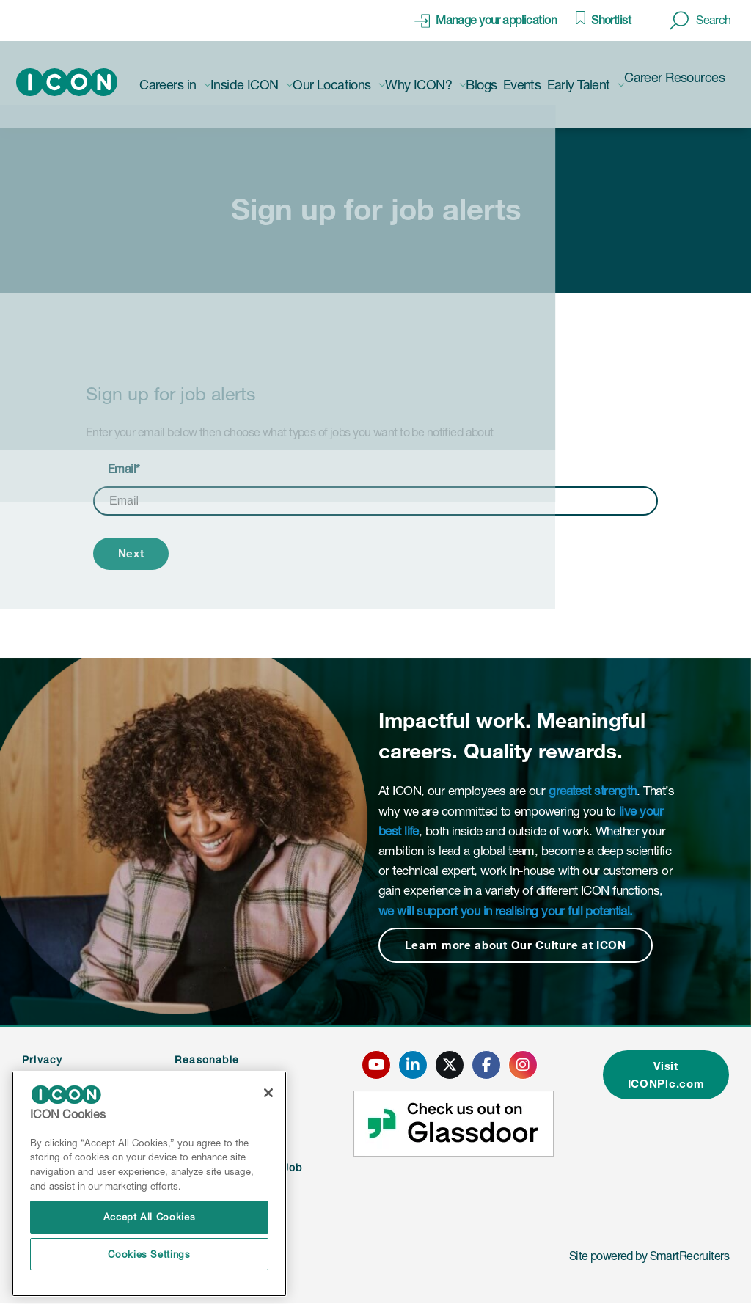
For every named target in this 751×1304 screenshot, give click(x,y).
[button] (700, 20)
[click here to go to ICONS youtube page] (372, 1065)
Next (133, 554)
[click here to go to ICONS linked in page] (408, 1065)
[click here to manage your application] (485, 20)
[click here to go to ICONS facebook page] (482, 1065)
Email (124, 468)
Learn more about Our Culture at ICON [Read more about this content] (520, 946)
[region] (149, 1184)
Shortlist (611, 19)
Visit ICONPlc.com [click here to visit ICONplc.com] (662, 1077)
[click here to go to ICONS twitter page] (445, 1065)
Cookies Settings (149, 1254)
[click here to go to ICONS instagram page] (518, 1065)
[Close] (268, 1093)
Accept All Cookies (149, 1217)
